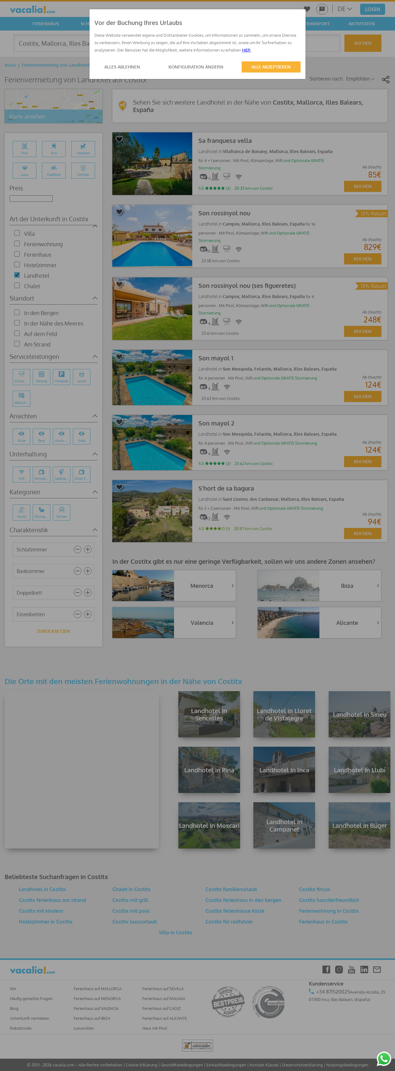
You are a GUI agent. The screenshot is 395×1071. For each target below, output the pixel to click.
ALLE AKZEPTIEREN (271, 66)
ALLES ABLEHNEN (122, 66)
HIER (246, 50)
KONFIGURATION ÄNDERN (195, 66)
